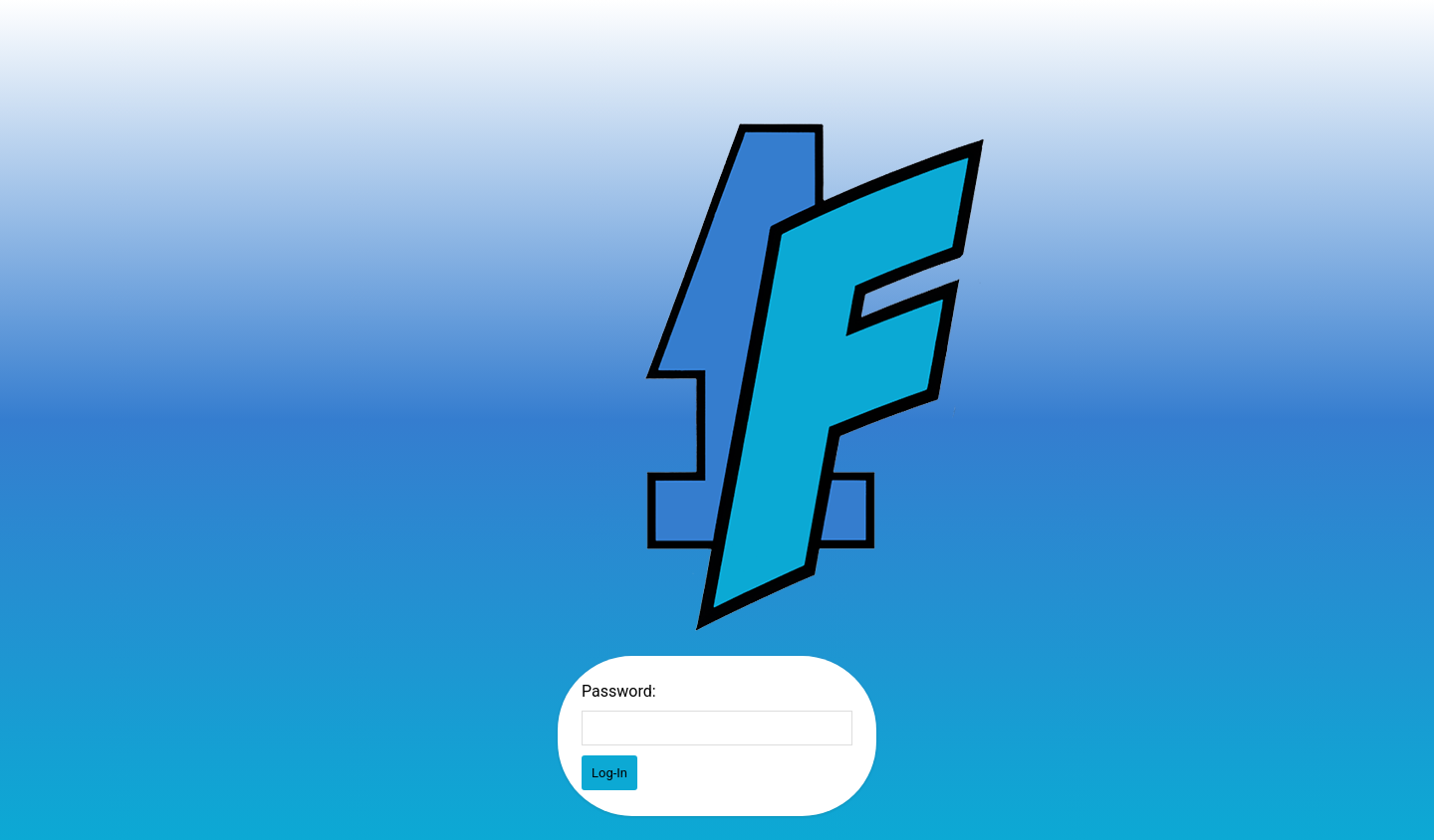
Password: (619, 691)
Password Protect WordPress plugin (813, 376)
